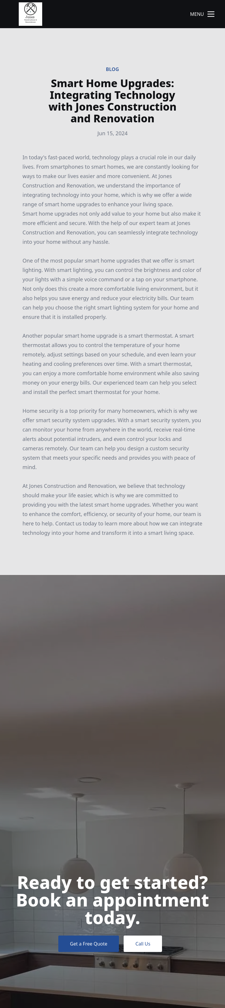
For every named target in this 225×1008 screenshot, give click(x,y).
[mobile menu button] (211, 14)
